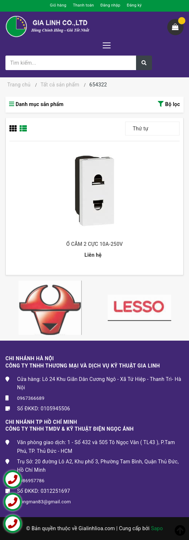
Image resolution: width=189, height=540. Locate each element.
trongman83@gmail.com (44, 501)
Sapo (157, 528)
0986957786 (31, 480)
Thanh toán (83, 5)
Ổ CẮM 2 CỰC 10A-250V (94, 244)
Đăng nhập (110, 5)
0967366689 (31, 398)
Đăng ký (134, 5)
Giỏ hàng (58, 5)
